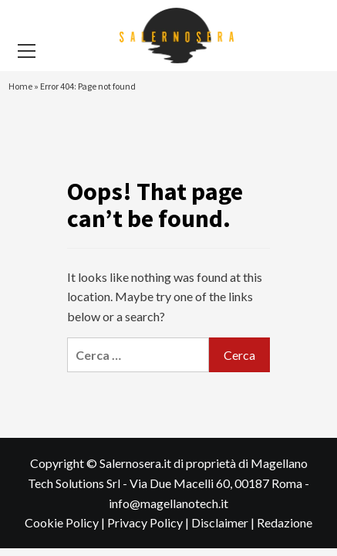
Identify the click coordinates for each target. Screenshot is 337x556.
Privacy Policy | (149, 522)
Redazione (284, 522)
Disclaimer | (224, 522)
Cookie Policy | (66, 522)
